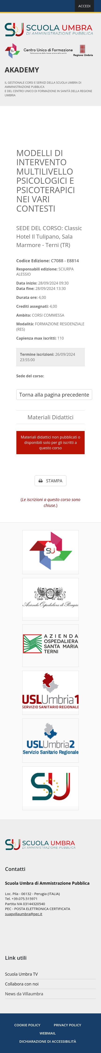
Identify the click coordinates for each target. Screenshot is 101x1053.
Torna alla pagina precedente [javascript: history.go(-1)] (54, 394)
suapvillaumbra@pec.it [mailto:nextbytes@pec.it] (23, 913)
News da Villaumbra (24, 994)
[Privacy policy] (67, 1025)
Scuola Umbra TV (21, 974)
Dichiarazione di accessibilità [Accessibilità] (47, 1041)
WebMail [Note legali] (48, 1033)
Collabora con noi (22, 984)
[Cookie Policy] (27, 1025)
